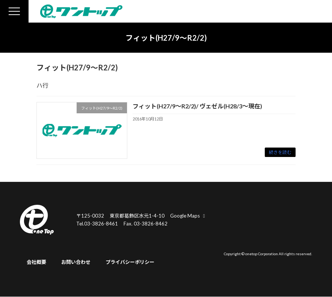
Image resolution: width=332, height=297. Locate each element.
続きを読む (280, 152)
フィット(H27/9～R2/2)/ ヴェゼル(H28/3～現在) (197, 106)
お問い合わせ (76, 262)
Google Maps (188, 216)
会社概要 (36, 262)
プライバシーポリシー (130, 262)
